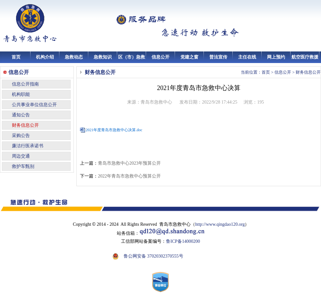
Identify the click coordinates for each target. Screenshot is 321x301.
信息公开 (160, 57)
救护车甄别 (23, 166)
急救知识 (103, 57)
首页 (16, 57)
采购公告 (21, 135)
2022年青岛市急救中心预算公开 (129, 176)
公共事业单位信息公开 (34, 104)
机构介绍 (45, 57)
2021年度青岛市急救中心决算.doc (114, 130)
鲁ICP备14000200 (183, 241)
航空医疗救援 (304, 57)
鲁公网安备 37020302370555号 (153, 256)
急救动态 (74, 57)
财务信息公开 (25, 125)
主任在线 (247, 57)
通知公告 (21, 115)
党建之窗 (189, 57)
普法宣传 (218, 57)
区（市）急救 (131, 57)
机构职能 (21, 94)
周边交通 (21, 156)
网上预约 (276, 57)
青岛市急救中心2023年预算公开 (129, 163)
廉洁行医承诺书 (27, 145)
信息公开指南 (25, 84)
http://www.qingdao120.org (220, 224)
